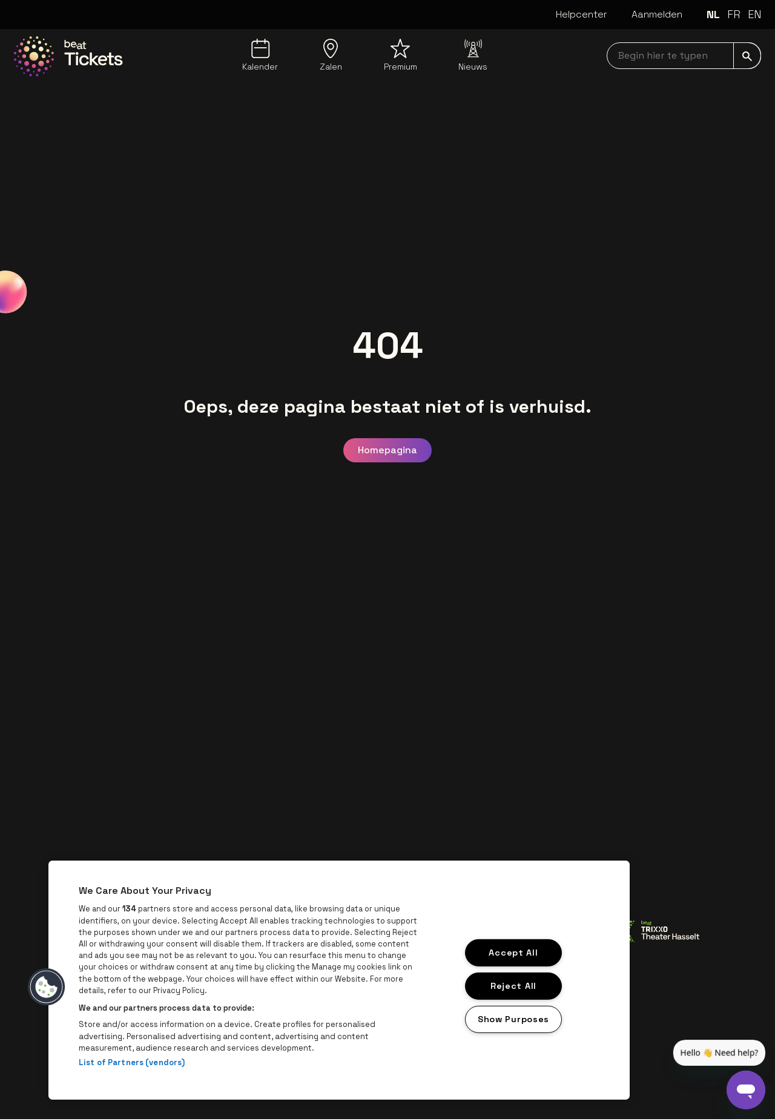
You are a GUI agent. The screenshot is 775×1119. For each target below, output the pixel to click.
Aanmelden (657, 14)
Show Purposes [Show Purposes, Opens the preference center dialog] (513, 1018)
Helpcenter (581, 14)
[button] (46, 987)
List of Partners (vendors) (132, 1062)
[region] (339, 980)
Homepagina (387, 450)
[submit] (747, 55)
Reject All (513, 985)
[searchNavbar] (684, 55)
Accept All (513, 952)
